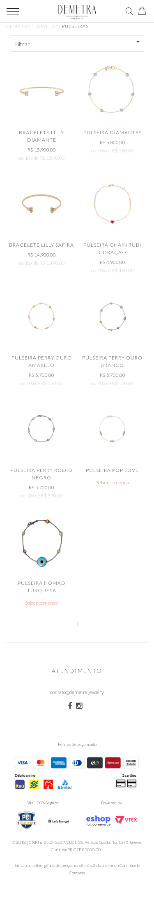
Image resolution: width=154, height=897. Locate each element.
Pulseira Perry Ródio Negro (41, 474)
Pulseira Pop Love (112, 470)
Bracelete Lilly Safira (41, 245)
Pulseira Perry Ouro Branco (112, 361)
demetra (18, 26)
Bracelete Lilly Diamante (41, 136)
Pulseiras (75, 26)
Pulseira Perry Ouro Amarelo (41, 361)
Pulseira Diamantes (112, 132)
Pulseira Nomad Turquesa (42, 586)
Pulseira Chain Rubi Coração (112, 248)
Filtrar (77, 43)
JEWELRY (47, 26)
